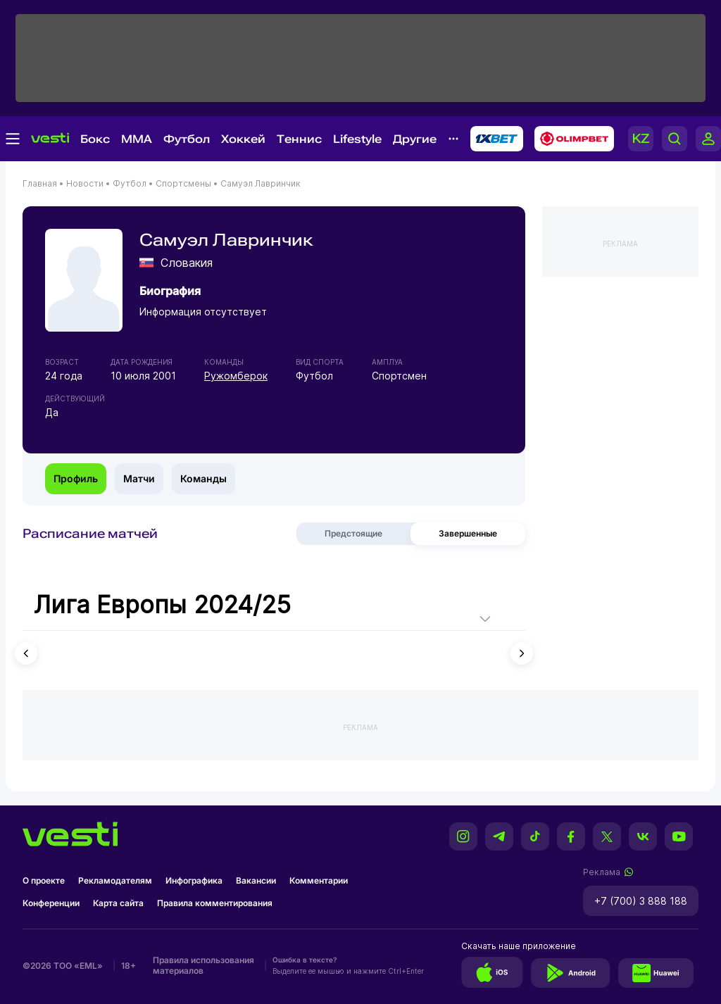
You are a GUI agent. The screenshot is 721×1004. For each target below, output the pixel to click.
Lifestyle (357, 139)
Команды (203, 478)
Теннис (299, 139)
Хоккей (243, 139)
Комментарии (318, 880)
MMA (136, 139)
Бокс (95, 139)
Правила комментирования (214, 903)
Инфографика (193, 880)
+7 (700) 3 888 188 (640, 901)
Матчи (139, 478)
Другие (415, 139)
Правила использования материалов (203, 965)
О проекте (44, 880)
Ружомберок (236, 376)
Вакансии (256, 880)
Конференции (51, 903)
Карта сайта (118, 903)
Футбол (186, 139)
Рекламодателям (115, 880)
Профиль (76, 478)
